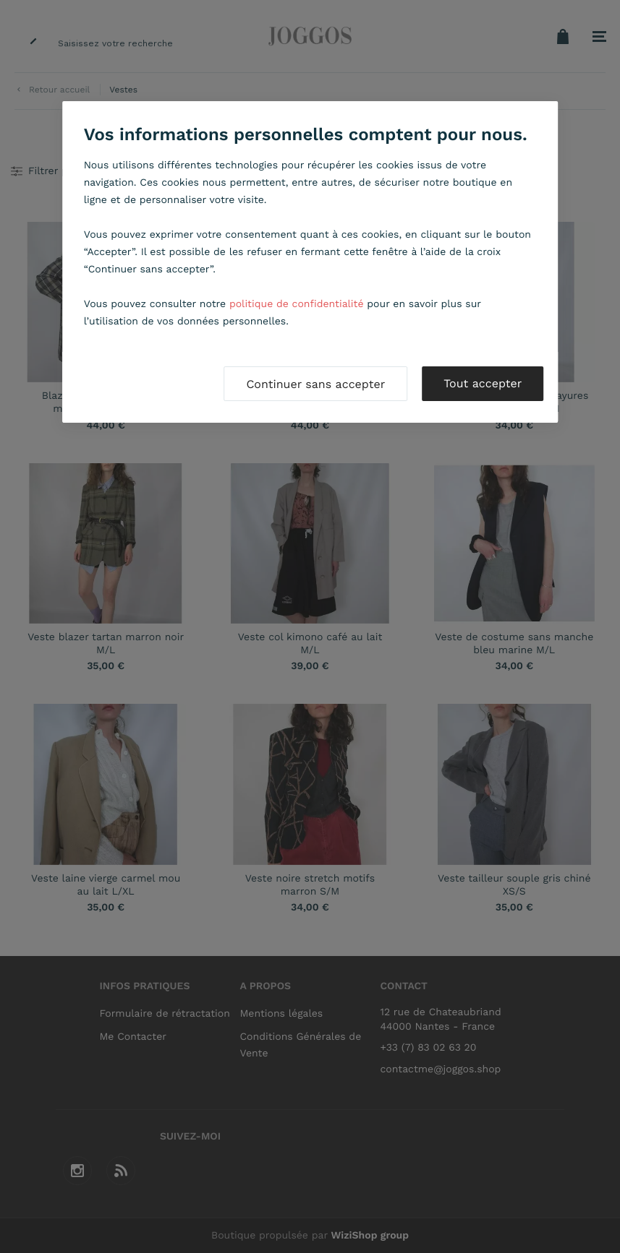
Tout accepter (482, 383)
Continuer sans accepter (315, 384)
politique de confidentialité (296, 304)
